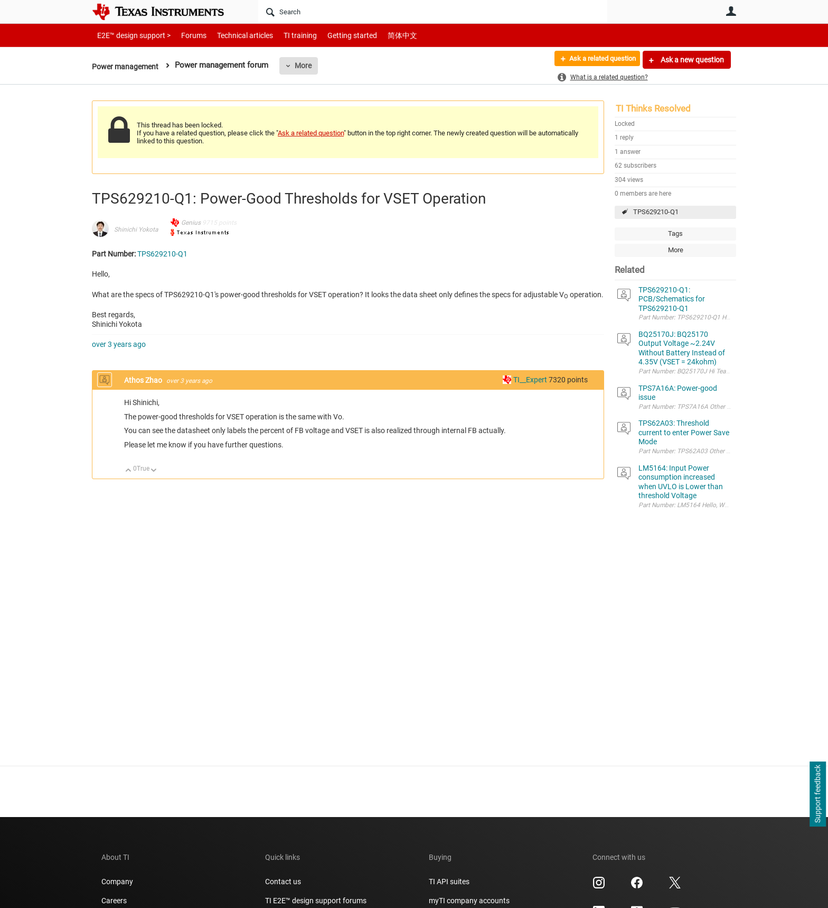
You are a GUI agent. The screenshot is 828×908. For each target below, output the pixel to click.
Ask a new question (691, 60)
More (306, 65)
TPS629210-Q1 (656, 212)
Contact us (283, 881)
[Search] (432, 11)
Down (153, 470)
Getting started (334, 35)
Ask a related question (597, 60)
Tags (675, 233)
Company (117, 881)
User (731, 11)
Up (128, 470)
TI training (286, 35)
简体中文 (380, 35)
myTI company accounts (469, 900)
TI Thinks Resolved (653, 108)
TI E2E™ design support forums (315, 900)
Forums (185, 35)
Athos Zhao (144, 380)
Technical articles (234, 35)
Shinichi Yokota (136, 229)
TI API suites (449, 881)
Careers (114, 900)
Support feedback (817, 794)
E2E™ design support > (130, 35)
